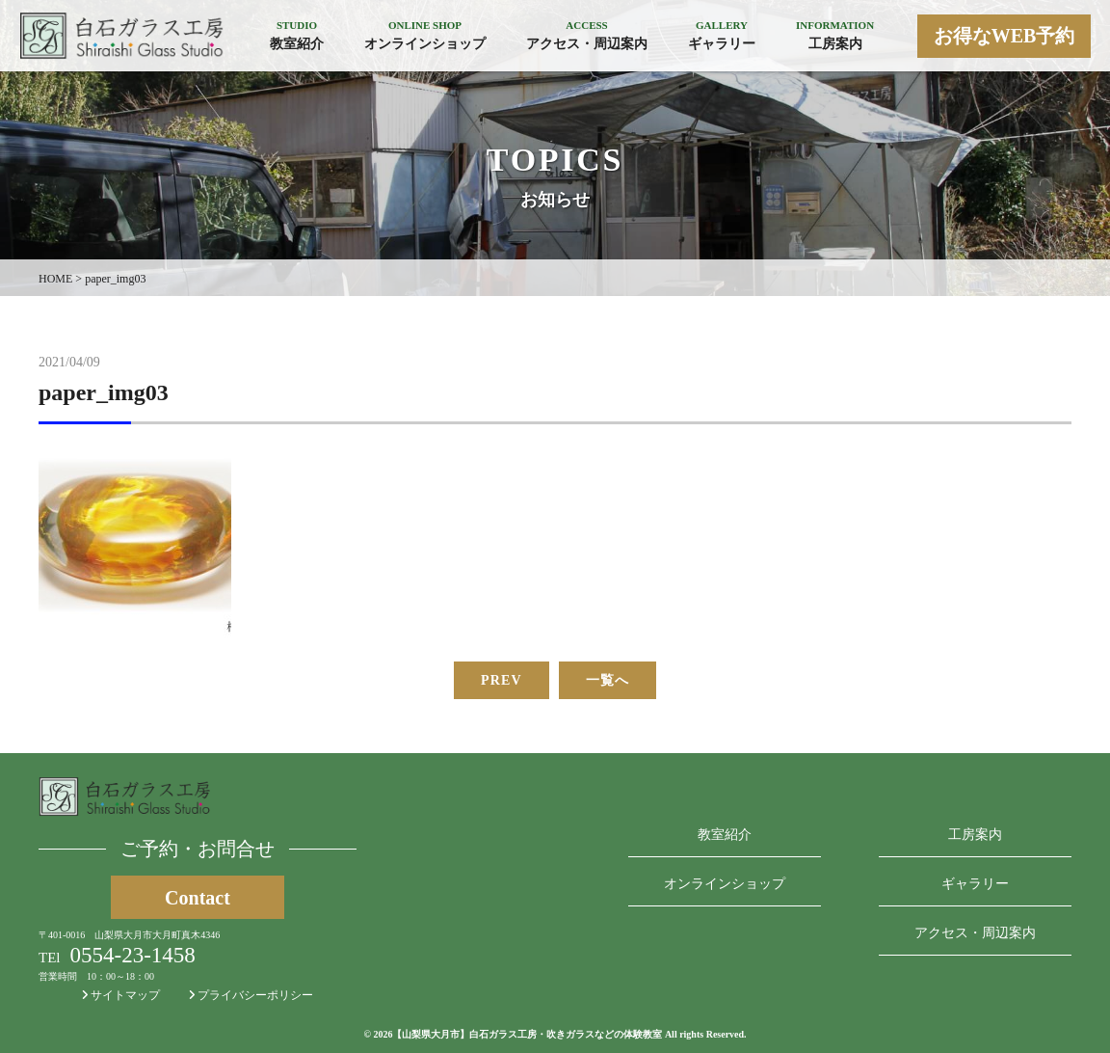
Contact (197, 897)
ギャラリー (975, 884)
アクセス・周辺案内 (975, 933)
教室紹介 (725, 834)
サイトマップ (121, 995)
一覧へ (607, 680)
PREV (501, 680)
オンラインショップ (724, 884)
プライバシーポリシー (251, 995)
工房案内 (975, 834)
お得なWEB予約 (1004, 35)
